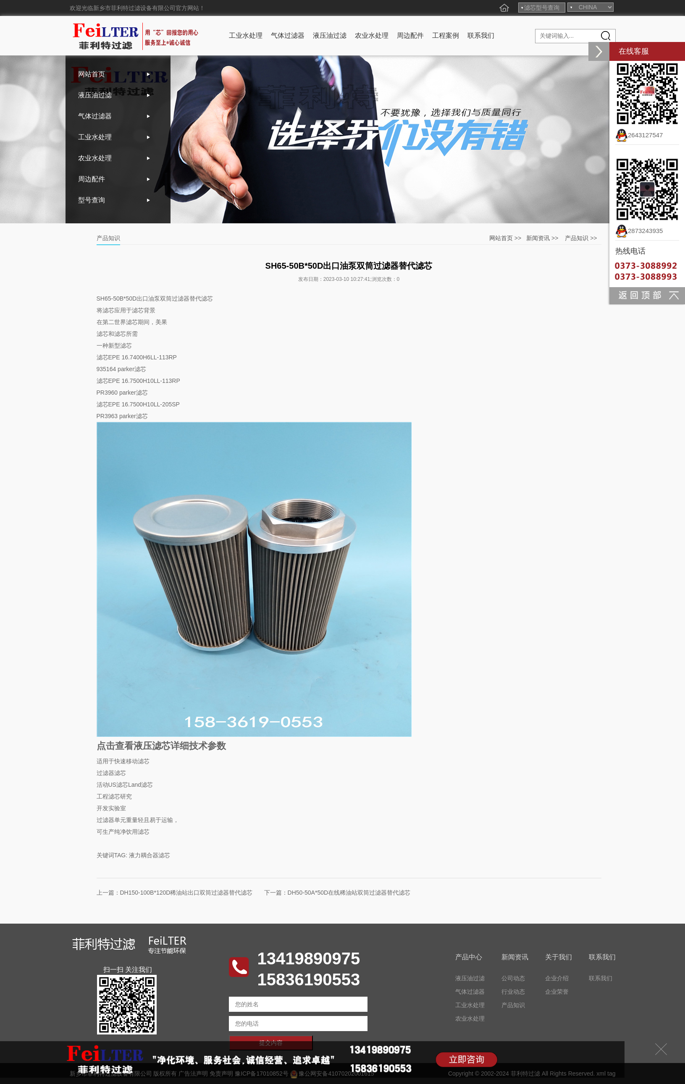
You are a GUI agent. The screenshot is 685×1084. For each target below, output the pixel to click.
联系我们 (480, 35)
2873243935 (639, 230)
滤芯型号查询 (541, 7)
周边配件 (410, 35)
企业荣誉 (557, 991)
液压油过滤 (329, 35)
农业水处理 (371, 35)
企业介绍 (557, 978)
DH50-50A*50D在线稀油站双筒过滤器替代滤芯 (349, 892)
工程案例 (445, 35)
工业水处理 (245, 35)
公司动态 (513, 978)
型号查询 (91, 200)
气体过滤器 (287, 35)
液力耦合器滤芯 (149, 855)
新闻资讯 (538, 238)
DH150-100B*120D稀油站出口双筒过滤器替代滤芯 (186, 892)
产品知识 (576, 238)
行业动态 (513, 991)
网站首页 (91, 74)
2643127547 (639, 135)
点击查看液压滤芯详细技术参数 (161, 746)
